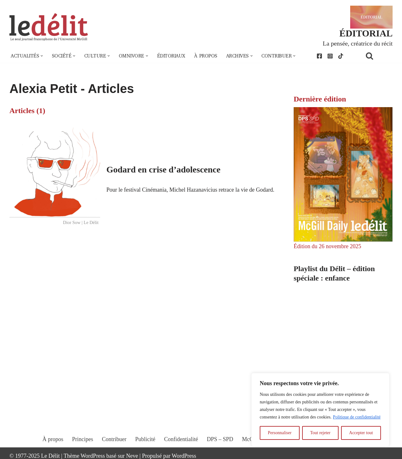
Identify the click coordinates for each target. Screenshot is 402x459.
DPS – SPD (220, 439)
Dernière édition (320, 99)
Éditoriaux (171, 56)
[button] (42, 56)
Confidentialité (181, 439)
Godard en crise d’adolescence (163, 169)
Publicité (145, 439)
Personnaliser (279, 432)
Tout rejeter (320, 432)
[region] (320, 409)
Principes (82, 439)
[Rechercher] (377, 56)
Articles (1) (27, 111)
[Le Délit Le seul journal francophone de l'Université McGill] (48, 27)
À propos (205, 56)
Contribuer (114, 439)
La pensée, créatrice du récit (358, 43)
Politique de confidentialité (357, 417)
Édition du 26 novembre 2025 (327, 246)
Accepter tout (361, 432)
